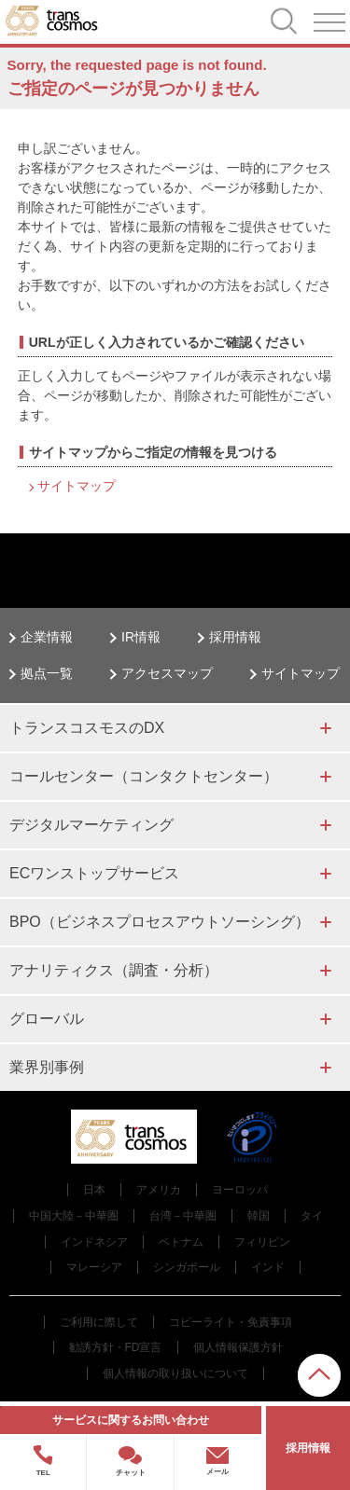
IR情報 (141, 636)
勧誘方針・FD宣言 (115, 1347)
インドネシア (94, 1242)
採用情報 (235, 636)
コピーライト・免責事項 (230, 1322)
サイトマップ (76, 485)
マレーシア (94, 1267)
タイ (312, 1215)
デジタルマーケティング (91, 825)
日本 (94, 1189)
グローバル (46, 1019)
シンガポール (186, 1267)
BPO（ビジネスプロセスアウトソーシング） (159, 922)
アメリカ (158, 1189)
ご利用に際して (99, 1322)
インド (268, 1267)
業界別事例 (46, 1067)
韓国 (258, 1215)
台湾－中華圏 (183, 1215)
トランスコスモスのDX (86, 728)
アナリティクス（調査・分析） (113, 970)
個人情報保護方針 (238, 1347)
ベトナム (181, 1242)
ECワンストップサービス (94, 873)
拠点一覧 (47, 673)
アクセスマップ (167, 673)
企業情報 (47, 636)
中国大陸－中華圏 (74, 1215)
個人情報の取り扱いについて (175, 1373)
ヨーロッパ (240, 1189)
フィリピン (262, 1242)
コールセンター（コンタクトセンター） (143, 776)
